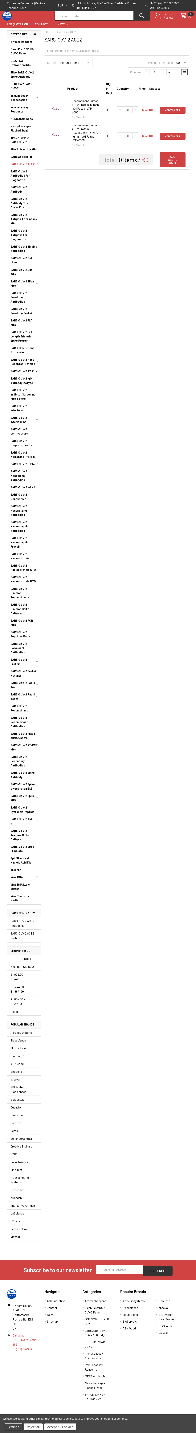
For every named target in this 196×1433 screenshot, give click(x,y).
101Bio (14, 1157)
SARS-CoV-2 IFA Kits (23, 374)
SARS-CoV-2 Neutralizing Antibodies (18, 514)
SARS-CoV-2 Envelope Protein (21, 314)
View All (15, 1240)
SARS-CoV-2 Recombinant (24, 711)
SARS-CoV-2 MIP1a (24, 467)
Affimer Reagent (21, 45)
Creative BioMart (21, 1150)
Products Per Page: (160, 66)
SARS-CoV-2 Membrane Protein (22, 458)
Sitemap (52, 1323)
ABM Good (17, 1067)
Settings (13, 1427)
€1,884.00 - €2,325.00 (17, 1005)
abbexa (15, 1083)
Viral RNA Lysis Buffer (20, 890)
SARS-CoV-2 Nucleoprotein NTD (23, 583)
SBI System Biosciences (18, 1093)
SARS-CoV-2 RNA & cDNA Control (23, 739)
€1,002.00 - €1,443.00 (17, 980)
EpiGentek (17, 1103)
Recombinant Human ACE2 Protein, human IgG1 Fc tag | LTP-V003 (85, 109)
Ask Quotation (17, 27)
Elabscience (18, 1043)
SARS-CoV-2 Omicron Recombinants (19, 596)
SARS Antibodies (21, 160)
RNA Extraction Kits (23, 152)
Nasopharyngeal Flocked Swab (21, 132)
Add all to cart (173, 163)
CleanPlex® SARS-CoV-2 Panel (22, 55)
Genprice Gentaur (21, 1142)
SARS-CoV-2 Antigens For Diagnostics (18, 238)
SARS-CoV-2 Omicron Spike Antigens (19, 612)
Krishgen (16, 1201)
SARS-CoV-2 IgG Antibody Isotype (21, 384)
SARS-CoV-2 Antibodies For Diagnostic (20, 179)
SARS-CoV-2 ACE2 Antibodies (22, 927)
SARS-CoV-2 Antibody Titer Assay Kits (20, 206)
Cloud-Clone (18, 1051)
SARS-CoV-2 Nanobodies (18, 500)
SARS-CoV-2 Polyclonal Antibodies (18, 651)
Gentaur (15, 1134)
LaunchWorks (19, 1165)
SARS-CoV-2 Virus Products (22, 852)
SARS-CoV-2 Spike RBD (24, 801)
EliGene (15, 1224)
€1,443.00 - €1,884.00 (18, 992)
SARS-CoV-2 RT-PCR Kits (24, 751)
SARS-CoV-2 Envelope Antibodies (18, 301)
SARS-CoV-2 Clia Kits (21, 275)
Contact (43, 27)
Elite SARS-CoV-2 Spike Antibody (22, 78)
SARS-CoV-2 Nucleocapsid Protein (19, 546)
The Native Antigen (22, 1209)
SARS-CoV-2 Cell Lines (21, 264)
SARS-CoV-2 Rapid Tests (24, 700)
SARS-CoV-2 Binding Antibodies (23, 252)
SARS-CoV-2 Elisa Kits (24, 287)
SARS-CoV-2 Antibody (18, 193)
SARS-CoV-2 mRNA (22, 490)
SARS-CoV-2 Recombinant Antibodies (19, 725)
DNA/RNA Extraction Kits (20, 66)
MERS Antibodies (21, 122)
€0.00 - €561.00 (20, 962)
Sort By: (52, 66)
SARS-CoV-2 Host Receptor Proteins (24, 365)
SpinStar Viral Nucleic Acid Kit (20, 864)
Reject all (33, 1427)
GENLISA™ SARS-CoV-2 (21, 89)
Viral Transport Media (20, 902)
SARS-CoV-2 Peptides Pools (20, 638)
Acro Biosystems (21, 1036)
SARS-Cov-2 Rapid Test (24, 688)
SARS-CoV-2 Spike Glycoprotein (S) (24, 790)
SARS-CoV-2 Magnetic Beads (21, 446)
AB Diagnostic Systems (19, 1183)
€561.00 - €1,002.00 (22, 970)
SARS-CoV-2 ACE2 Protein (22, 939)
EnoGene (16, 1075)
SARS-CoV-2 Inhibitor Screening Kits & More (22, 398)
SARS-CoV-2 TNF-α (24, 825)
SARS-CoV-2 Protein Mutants (23, 677)
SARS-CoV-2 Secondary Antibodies (18, 764)
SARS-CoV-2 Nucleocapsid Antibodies (19, 530)
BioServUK (17, 1059)
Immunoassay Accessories (24, 101)
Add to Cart (172, 113)
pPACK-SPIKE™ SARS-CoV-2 (20, 143)
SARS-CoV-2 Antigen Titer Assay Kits (23, 222)
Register (164, 20)
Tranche (15, 873)
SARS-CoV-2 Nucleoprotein (24, 559)
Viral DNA (24, 880)
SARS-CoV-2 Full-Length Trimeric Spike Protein (21, 340)
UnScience (17, 1216)
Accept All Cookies (60, 1427)
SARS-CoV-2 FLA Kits (21, 326)
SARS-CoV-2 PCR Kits (21, 626)
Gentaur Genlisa (20, 1232)
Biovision (16, 1118)
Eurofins (16, 1126)
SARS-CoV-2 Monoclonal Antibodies (18, 479)
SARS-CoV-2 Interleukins (24, 423)
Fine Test (16, 1173)
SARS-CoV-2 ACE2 (24, 167)
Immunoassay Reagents (24, 113)
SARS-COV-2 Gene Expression (22, 353)
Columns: (136, 75)
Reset (14, 1015)
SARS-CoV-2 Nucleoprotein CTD (23, 571)
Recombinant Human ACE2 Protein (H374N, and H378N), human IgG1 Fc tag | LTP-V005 (85, 136)
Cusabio (15, 1110)
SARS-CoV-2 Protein (24, 665)
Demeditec (17, 1193)
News (63, 27)
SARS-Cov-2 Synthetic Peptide (22, 813)
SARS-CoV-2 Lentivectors (19, 435)
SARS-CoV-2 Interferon (24, 411)
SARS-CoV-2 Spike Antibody (22, 778)
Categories (18, 37)
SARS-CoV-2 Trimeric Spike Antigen (19, 838)
